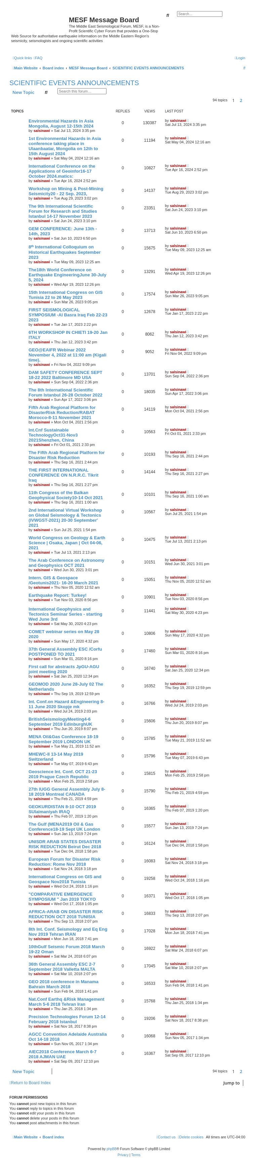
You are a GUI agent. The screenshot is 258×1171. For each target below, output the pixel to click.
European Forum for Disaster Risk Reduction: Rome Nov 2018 (64, 862)
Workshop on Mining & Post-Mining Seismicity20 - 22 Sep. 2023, (66, 191)
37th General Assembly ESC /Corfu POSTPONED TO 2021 (65, 652)
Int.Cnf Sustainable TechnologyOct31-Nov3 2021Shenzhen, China (53, 435)
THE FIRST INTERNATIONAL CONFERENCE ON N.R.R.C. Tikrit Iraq (63, 475)
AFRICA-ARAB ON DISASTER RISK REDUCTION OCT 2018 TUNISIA (66, 914)
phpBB (111, 1149)
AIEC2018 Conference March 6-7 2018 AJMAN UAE (62, 1054)
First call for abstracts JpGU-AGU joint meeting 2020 (64, 669)
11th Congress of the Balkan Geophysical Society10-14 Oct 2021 (66, 495)
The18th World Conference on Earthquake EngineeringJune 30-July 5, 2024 (67, 274)
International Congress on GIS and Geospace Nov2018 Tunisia (65, 879)
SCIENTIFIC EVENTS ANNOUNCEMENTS (74, 83)
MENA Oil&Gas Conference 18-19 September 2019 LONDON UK (63, 739)
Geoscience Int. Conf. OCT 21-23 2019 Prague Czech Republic (63, 774)
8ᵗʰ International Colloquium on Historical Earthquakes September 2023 (65, 252)
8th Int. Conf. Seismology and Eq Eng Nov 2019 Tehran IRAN (68, 932)
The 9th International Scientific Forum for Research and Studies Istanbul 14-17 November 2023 (63, 211)
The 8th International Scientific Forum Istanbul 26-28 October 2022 (65, 392)
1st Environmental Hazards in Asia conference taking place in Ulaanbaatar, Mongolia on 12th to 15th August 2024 (65, 146)
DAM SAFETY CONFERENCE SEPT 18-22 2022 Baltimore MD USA (65, 375)
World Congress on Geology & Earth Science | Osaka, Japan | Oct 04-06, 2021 (67, 542)
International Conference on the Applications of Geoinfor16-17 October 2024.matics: (62, 171)
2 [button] (241, 100)
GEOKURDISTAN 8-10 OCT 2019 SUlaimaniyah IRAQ (62, 809)
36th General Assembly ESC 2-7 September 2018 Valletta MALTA (62, 967)
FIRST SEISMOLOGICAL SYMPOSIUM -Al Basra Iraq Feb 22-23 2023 (68, 314)
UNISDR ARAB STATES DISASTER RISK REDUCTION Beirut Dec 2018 (65, 844)
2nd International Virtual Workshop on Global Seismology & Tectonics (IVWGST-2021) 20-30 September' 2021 (65, 518)
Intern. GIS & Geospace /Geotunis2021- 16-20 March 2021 (63, 580)
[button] (247, 100)
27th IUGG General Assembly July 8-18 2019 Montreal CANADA (67, 792)
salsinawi (42, 131)
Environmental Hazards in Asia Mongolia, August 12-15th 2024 (61, 123)
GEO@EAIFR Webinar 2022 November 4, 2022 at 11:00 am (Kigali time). (67, 355)
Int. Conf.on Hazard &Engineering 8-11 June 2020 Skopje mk (66, 704)
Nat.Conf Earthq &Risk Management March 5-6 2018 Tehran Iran (66, 1002)
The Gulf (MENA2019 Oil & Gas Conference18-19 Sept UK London (64, 827)
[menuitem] (38, 58)
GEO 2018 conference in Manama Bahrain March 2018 (63, 984)
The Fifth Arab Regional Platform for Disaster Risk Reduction (67, 455)
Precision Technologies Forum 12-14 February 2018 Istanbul (67, 1019)
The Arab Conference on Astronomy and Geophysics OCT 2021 (66, 563)
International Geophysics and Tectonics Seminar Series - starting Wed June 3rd (65, 614)
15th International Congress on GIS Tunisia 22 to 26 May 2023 (66, 295)
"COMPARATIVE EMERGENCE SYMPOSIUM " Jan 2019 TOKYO (62, 897)
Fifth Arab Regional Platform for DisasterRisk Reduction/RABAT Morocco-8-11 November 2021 (62, 412)
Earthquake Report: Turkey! (58, 595)
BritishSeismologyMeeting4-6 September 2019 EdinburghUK (60, 722)
